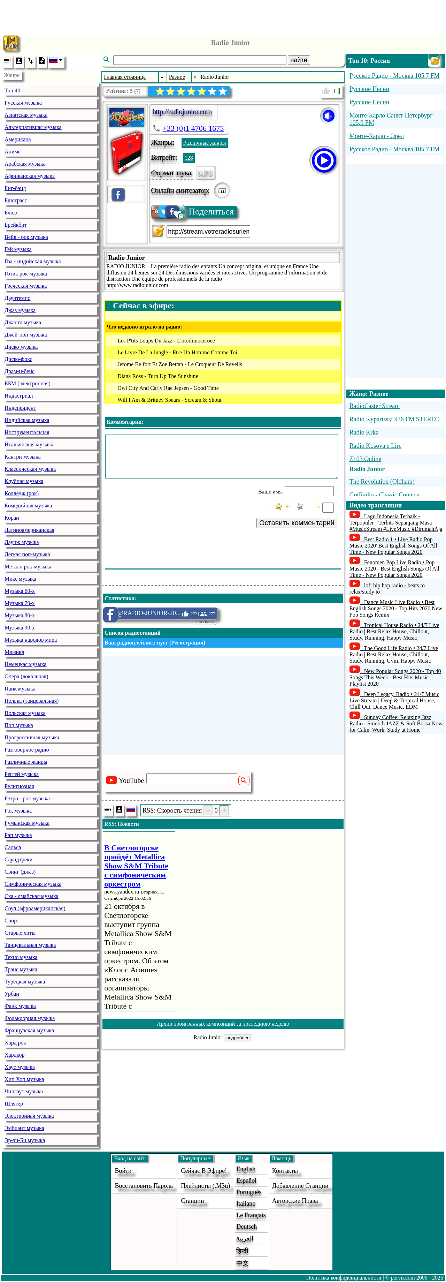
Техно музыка (21, 957)
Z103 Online (365, 458)
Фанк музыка (20, 1006)
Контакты (285, 1170)
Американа (18, 139)
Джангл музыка (23, 322)
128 (189, 158)
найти (299, 59)
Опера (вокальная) (26, 676)
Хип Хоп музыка (24, 1079)
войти (123, 1170)
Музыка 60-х (20, 591)
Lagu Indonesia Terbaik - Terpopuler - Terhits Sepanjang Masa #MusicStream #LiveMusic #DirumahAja (396, 522)
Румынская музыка (27, 823)
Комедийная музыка (28, 505)
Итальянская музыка (29, 444)
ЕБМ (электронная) (28, 383)
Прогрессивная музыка (32, 737)
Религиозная (19, 786)
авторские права (295, 1200)
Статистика (119, 598)
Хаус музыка (20, 1067)
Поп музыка (19, 725)
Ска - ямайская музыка (32, 896)
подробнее (238, 1037)
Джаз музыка (20, 310)
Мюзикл (14, 652)
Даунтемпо (18, 298)
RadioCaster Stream (374, 405)
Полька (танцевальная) (32, 701)
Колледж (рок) (22, 493)
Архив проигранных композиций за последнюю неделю (223, 1024)
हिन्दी (242, 1250)
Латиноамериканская (29, 530)
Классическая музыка (30, 469)
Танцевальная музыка (30, 945)
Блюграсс (16, 200)
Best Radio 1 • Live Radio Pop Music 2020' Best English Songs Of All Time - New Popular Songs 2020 (393, 545)
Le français (251, 1215)
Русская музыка (23, 103)
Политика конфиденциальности (344, 1278)
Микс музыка (20, 579)
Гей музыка (18, 249)
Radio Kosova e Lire (375, 445)
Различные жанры (26, 762)
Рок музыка (18, 811)
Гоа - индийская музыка (33, 261)
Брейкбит (16, 225)
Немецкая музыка (25, 664)
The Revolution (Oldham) (382, 481)
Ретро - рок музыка (27, 798)
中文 (242, 1263)
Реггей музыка (22, 774)
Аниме (13, 151)
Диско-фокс (18, 359)
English (245, 1169)
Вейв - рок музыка (26, 237)
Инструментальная (27, 432)
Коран (12, 518)
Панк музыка (20, 689)
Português (248, 1192)
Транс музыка (21, 969)
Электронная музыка (29, 1116)
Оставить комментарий (296, 523)
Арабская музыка (25, 164)
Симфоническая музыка (33, 884)
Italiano (245, 1203)
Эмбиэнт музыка (24, 1128)
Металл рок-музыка (28, 567)
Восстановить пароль (144, 1185)
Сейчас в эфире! (204, 1170)
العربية (244, 1238)
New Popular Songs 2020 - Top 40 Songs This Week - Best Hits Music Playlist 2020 (395, 677)
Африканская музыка (30, 176)
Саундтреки (18, 859)
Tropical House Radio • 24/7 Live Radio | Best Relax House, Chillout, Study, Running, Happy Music (394, 631)
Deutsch (246, 1226)
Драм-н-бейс (19, 371)
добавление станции (300, 1185)
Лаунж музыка (22, 542)
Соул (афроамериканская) (35, 908)
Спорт (12, 920)
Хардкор (15, 1055)
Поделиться (192, 212)
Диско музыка (21, 347)
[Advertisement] (223, 15)
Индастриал (19, 396)
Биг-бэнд (15, 188)
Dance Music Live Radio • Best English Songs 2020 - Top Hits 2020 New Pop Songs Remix (396, 608)
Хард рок (15, 1043)
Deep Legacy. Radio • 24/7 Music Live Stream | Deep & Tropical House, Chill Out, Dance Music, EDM (394, 700)
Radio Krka (363, 432)
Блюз (11, 213)
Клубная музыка (24, 481)
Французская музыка (29, 1030)
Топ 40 (12, 90)
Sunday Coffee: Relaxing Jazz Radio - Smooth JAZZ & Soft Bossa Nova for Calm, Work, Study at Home (396, 723)
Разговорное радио (27, 750)
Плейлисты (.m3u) (205, 1185)
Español (246, 1180)
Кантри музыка (23, 457)
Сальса (13, 847)
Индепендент (20, 408)
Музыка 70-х (20, 603)
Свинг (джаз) (20, 872)
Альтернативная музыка (33, 127)
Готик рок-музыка (26, 274)
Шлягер (14, 1104)
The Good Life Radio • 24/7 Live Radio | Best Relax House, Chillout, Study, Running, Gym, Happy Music (393, 654)
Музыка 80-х (20, 615)
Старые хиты (20, 933)
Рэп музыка (18, 835)
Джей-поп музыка (26, 335)
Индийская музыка (27, 420)
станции (192, 1200)
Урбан (12, 994)
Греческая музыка (26, 286)
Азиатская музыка (26, 115)
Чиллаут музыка (24, 1091)
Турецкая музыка (25, 982)
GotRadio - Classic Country (384, 494)
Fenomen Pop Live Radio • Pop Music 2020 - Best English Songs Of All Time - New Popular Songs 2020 (394, 568)
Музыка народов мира (31, 640)
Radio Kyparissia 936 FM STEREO (394, 419)
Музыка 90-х (20, 628)
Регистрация (187, 643)
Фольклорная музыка (30, 1018)
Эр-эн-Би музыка (25, 1140)
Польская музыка (25, 713)
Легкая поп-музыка (27, 554)
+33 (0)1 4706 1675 (193, 128)
